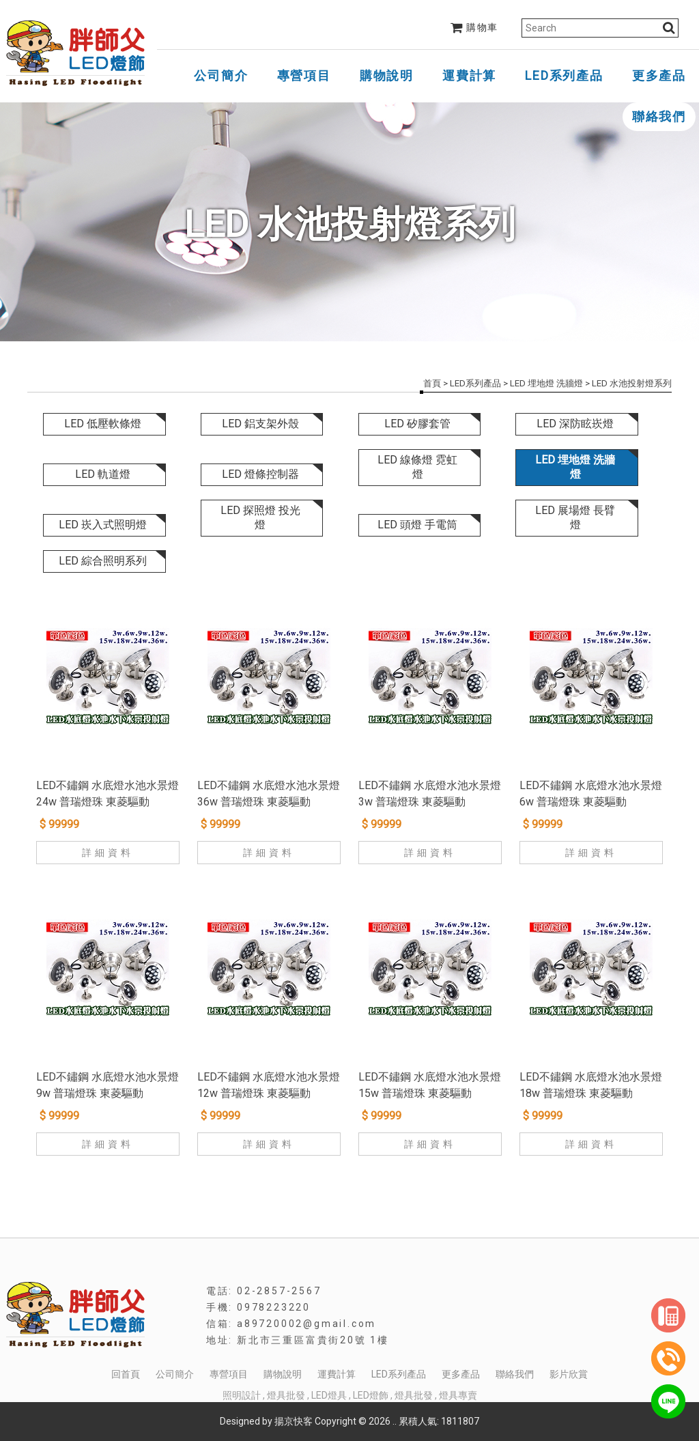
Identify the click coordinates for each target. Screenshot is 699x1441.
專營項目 (304, 75)
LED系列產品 (564, 75)
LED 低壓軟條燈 (102, 423)
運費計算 (469, 75)
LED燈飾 (370, 1395)
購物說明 (387, 75)
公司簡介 (221, 75)
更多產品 (659, 75)
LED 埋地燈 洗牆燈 (546, 383)
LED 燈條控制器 (260, 474)
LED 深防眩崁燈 (575, 423)
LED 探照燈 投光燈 (260, 517)
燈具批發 (286, 1395)
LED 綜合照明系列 (103, 560)
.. (395, 1421)
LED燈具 (329, 1395)
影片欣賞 (569, 1374)
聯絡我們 (659, 116)
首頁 (432, 383)
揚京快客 (293, 1421)
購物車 (474, 27)
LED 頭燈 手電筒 (417, 524)
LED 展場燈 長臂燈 (575, 517)
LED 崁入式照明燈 (103, 524)
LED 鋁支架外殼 (260, 423)
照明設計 (242, 1395)
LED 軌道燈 (102, 474)
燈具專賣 (458, 1395)
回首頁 (125, 1374)
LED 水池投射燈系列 (632, 383)
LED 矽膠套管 (417, 423)
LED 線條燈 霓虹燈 (417, 467)
